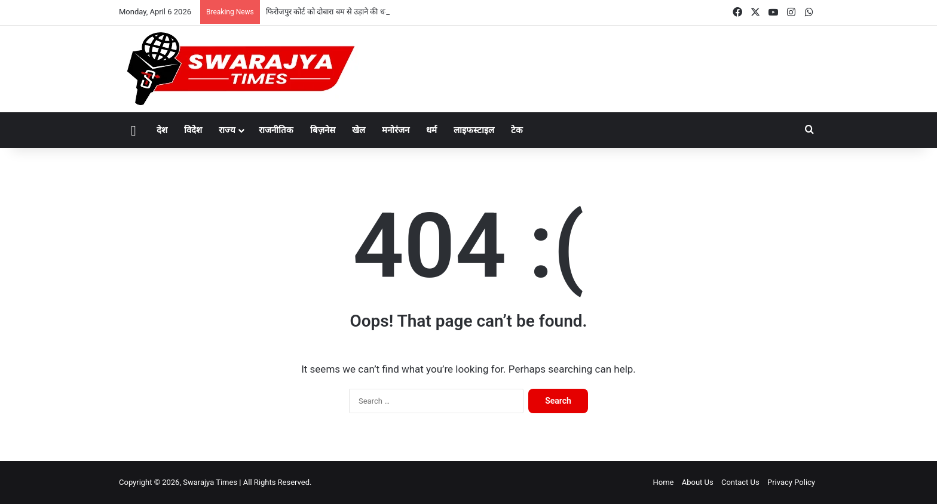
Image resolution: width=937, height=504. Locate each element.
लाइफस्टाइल (474, 130)
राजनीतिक (276, 130)
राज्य (227, 130)
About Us (698, 482)
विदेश (193, 130)
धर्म (431, 130)
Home (663, 482)
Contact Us (740, 482)
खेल (358, 130)
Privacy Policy (791, 482)
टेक (517, 130)
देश (162, 130)
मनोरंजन (395, 130)
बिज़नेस (322, 130)
